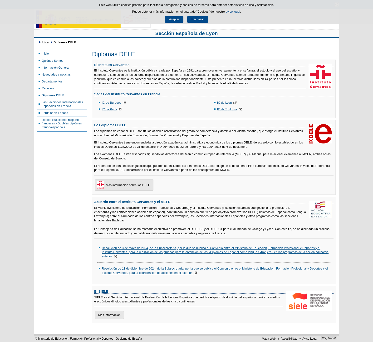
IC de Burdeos (111, 102)
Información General (55, 67)
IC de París (109, 109)
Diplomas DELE (53, 95)
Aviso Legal (309, 338)
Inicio (45, 42)
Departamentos (52, 81)
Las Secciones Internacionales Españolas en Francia (62, 103)
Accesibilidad (289, 338)
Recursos (48, 88)
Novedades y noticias (56, 74)
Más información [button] (109, 315)
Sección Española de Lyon (186, 33)
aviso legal (233, 11)
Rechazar (197, 19)
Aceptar (174, 19)
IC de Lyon (224, 102)
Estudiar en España (55, 113)
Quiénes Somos (52, 60)
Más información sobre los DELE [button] (122, 185)
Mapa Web (269, 338)
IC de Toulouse (227, 109)
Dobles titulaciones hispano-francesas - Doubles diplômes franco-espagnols (62, 123)
